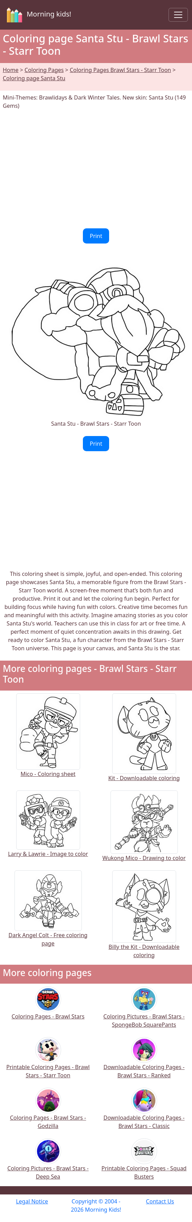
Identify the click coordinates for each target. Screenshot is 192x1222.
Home (11, 70)
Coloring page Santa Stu (34, 78)
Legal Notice (32, 1201)
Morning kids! (37, 14)
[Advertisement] (96, 169)
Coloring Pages (44, 70)
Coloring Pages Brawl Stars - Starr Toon (120, 70)
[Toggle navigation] (178, 15)
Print (96, 236)
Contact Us (160, 1201)
